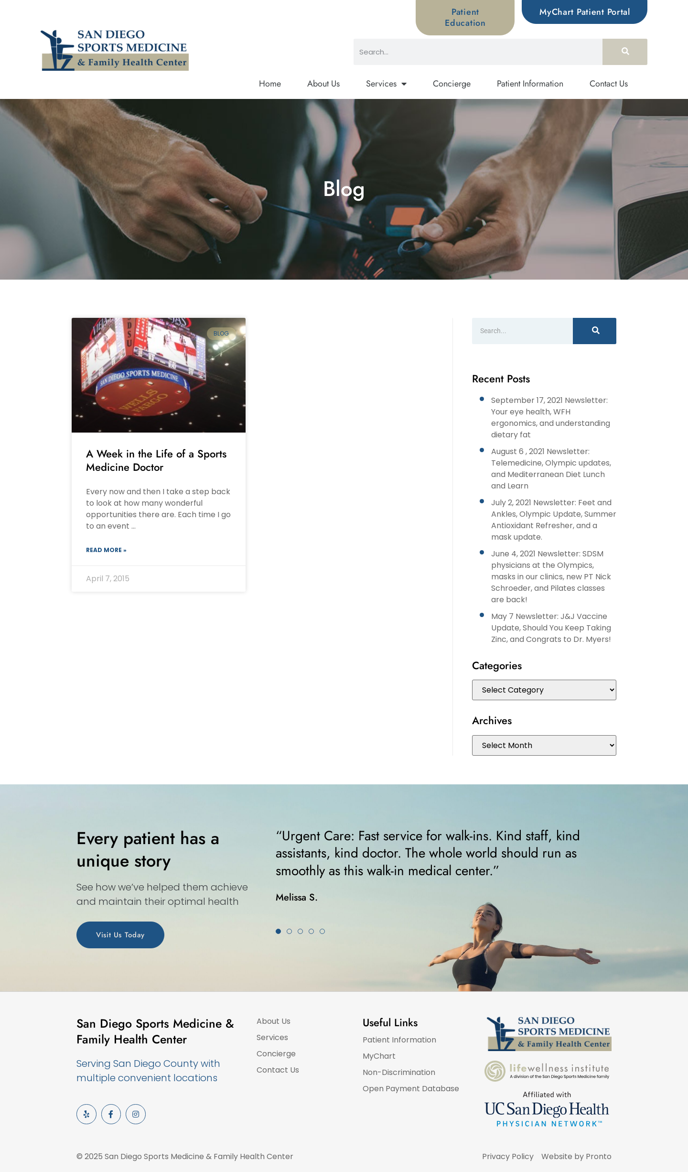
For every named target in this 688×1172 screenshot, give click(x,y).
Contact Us (609, 83)
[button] (278, 931)
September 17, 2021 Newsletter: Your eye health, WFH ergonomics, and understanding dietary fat (550, 417)
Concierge (452, 83)
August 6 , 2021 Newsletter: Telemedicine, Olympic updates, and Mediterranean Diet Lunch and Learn (551, 468)
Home (270, 83)
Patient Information (530, 83)
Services (386, 84)
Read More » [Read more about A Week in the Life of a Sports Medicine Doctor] (106, 550)
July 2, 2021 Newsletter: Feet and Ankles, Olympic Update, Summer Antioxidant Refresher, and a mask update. (553, 520)
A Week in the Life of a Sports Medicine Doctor (156, 460)
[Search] (624, 52)
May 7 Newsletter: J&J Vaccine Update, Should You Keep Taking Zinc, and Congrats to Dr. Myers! (551, 628)
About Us (323, 83)
